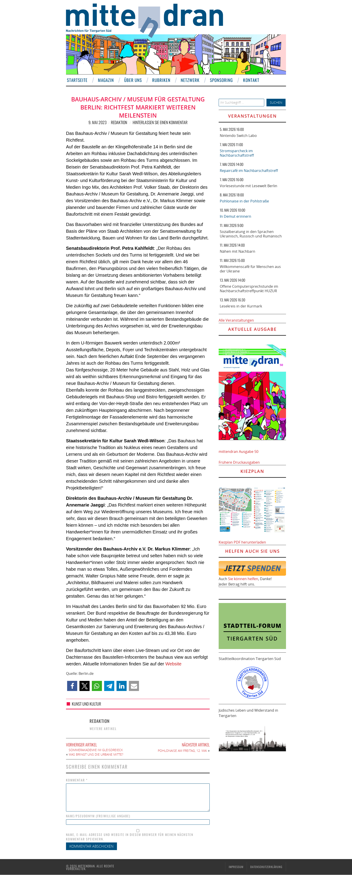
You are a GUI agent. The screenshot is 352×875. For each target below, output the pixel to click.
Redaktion (119, 122)
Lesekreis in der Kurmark (241, 306)
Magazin (105, 80)
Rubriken (160, 80)
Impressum (236, 867)
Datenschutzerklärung (266, 867)
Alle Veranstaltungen (236, 320)
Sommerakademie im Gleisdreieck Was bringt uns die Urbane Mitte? (96, 752)
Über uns (132, 80)
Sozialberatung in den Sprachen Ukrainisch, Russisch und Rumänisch (251, 234)
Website (173, 663)
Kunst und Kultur (86, 704)
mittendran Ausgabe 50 (238, 451)
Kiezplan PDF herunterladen (242, 542)
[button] (72, 686)
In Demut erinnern (235, 216)
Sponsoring (220, 80)
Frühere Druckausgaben (239, 462)
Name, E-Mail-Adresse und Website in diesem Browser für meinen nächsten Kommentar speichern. (129, 836)
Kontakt (250, 80)
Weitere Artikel (103, 728)
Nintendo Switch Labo (238, 135)
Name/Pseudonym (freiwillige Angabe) (98, 816)
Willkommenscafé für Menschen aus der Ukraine (250, 269)
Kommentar (77, 780)
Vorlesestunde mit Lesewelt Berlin (248, 185)
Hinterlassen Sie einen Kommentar (160, 122)
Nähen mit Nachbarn (237, 251)
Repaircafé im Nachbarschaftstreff (249, 170)
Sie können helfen (243, 578)
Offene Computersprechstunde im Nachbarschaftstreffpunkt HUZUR (249, 288)
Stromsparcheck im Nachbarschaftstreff (237, 153)
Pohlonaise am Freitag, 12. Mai (182, 750)
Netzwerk (189, 80)
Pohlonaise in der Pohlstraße (244, 201)
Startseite (76, 80)
